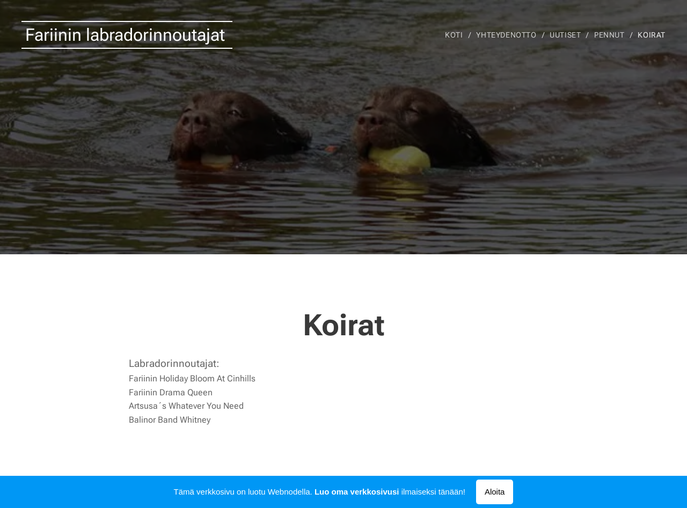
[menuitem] (456, 34)
